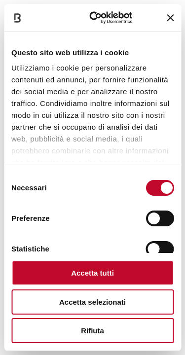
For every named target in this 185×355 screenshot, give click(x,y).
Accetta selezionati (92, 302)
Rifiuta (92, 330)
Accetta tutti (92, 273)
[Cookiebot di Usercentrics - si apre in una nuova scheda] (96, 17)
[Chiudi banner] (170, 17)
